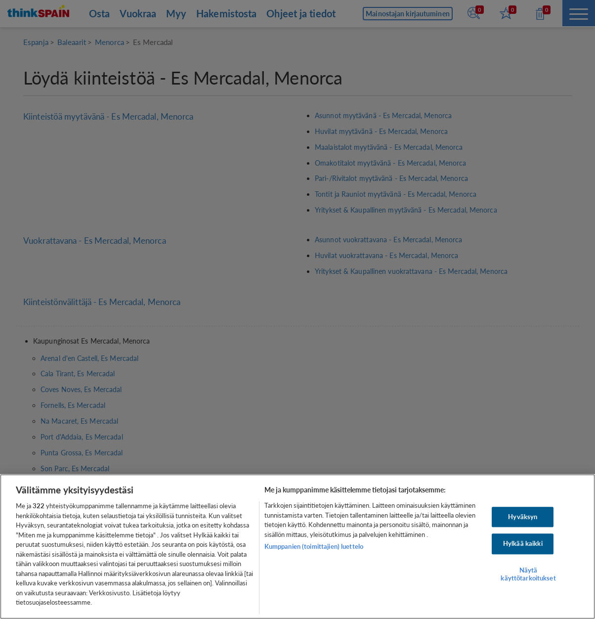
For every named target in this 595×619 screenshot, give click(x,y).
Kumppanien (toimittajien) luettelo (313, 546)
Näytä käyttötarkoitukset (528, 574)
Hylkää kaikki (523, 544)
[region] (297, 546)
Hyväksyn (522, 517)
